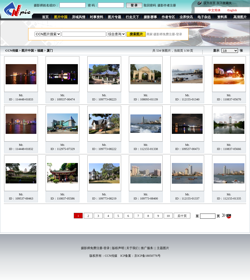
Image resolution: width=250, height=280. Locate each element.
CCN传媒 (11, 50)
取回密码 (150, 5)
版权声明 (118, 248)
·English (232, 10)
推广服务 (147, 248)
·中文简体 (214, 10)
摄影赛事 (150, 17)
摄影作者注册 (167, 5)
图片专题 (114, 17)
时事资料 (96, 17)
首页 (45, 17)
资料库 (222, 17)
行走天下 (132, 17)
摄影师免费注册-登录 (95, 248)
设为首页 (209, 3)
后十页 (182, 216)
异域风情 (78, 17)
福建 (40, 50)
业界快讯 (186, 17)
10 (168, 216)
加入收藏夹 (224, 3)
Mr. (21, 95)
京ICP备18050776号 (147, 256)
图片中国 (28, 50)
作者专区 (168, 17)
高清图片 (240, 17)
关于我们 (132, 248)
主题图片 (163, 248)
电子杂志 (204, 17)
